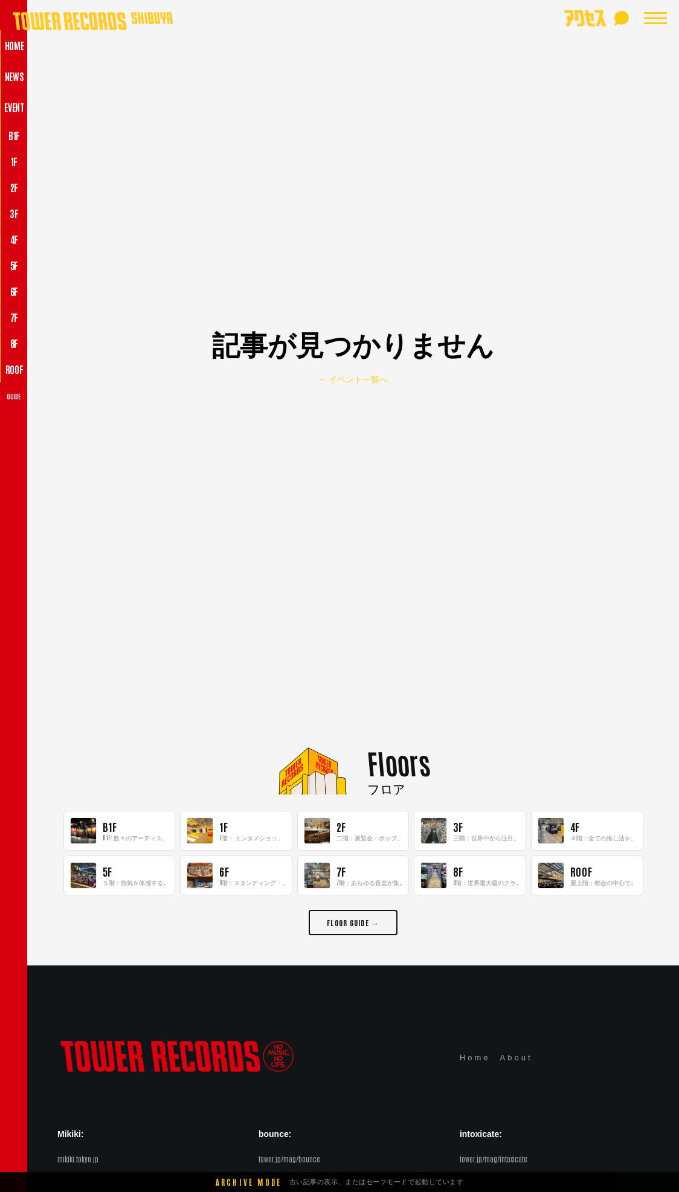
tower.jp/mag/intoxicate (493, 1159)
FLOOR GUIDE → (353, 922)
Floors (398, 762)
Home (475, 1057)
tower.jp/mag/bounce (289, 1159)
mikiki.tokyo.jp (77, 1159)
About (516, 1057)
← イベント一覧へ (353, 379)
